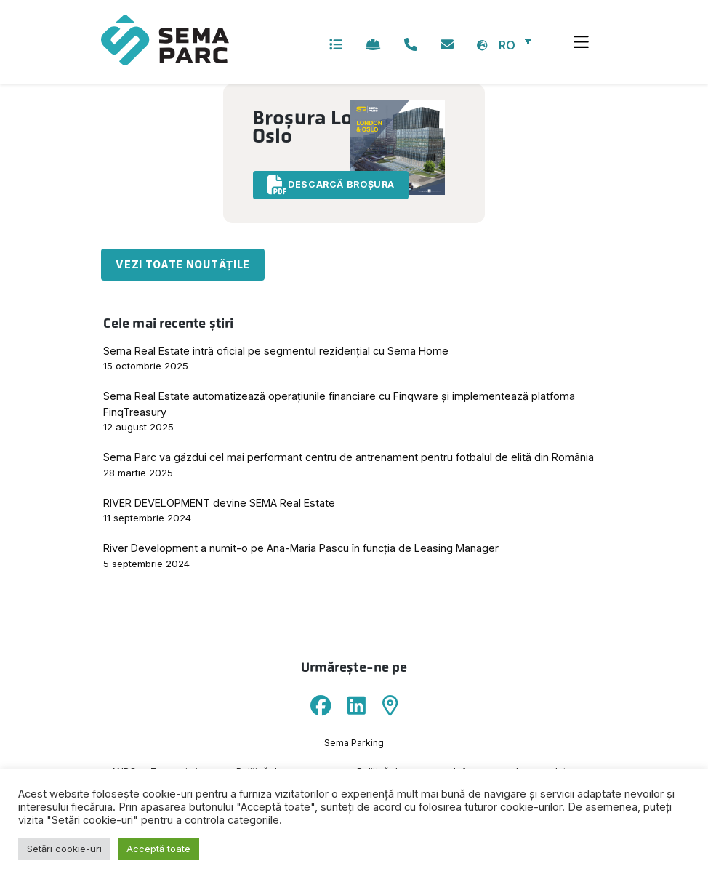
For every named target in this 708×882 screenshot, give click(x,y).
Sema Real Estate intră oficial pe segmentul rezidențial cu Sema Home (275, 351)
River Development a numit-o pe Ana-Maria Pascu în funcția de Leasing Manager (301, 548)
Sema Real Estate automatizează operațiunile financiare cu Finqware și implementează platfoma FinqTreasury (339, 404)
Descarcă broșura (333, 185)
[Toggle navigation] (581, 42)
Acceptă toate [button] (158, 848)
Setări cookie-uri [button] (64, 848)
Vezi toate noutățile (183, 265)
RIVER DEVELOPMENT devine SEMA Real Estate (219, 503)
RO (507, 45)
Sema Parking (354, 743)
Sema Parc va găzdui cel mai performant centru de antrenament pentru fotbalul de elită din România (348, 458)
